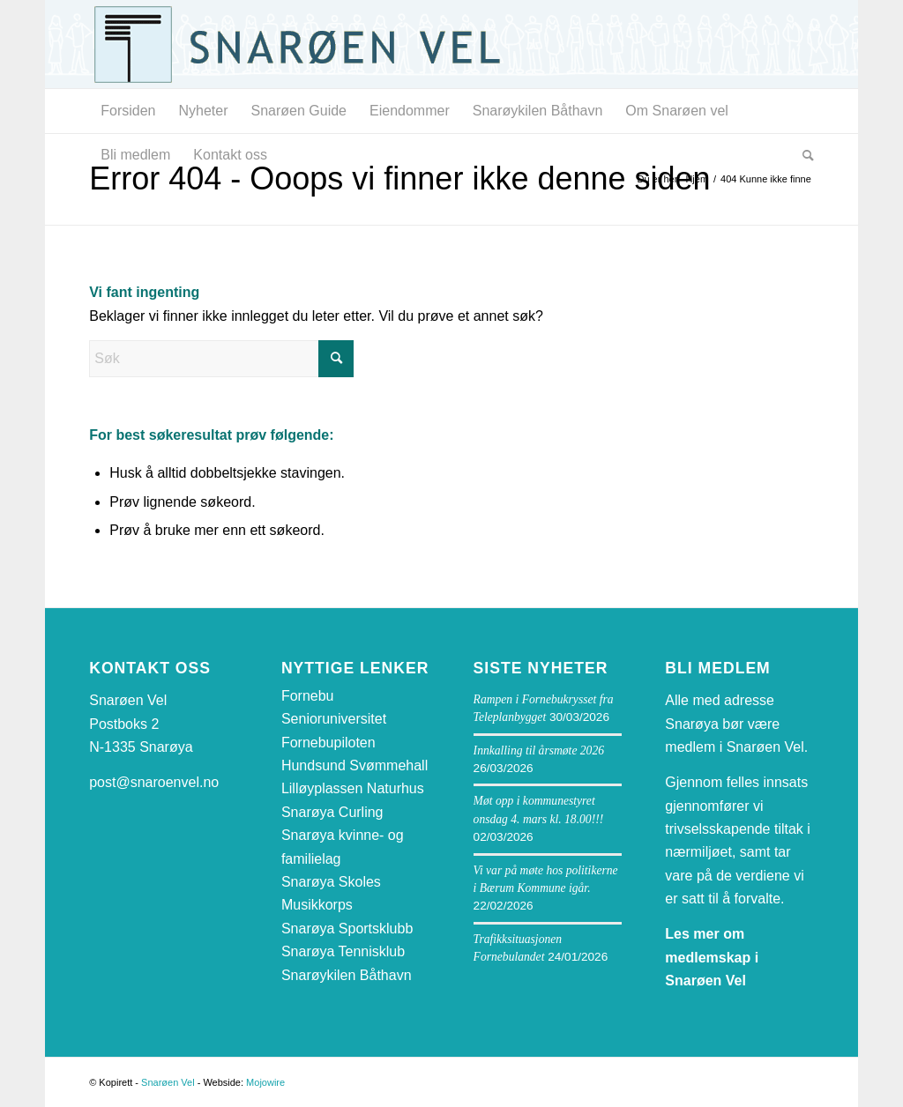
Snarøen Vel (168, 1082)
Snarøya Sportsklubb (347, 928)
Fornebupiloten (328, 742)
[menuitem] (128, 111)
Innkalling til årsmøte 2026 (539, 750)
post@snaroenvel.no (154, 782)
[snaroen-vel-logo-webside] (309, 44)
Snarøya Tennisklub (343, 951)
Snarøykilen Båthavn (346, 975)
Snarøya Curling (332, 812)
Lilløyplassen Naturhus (352, 788)
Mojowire (265, 1082)
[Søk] (802, 155)
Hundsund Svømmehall (354, 765)
